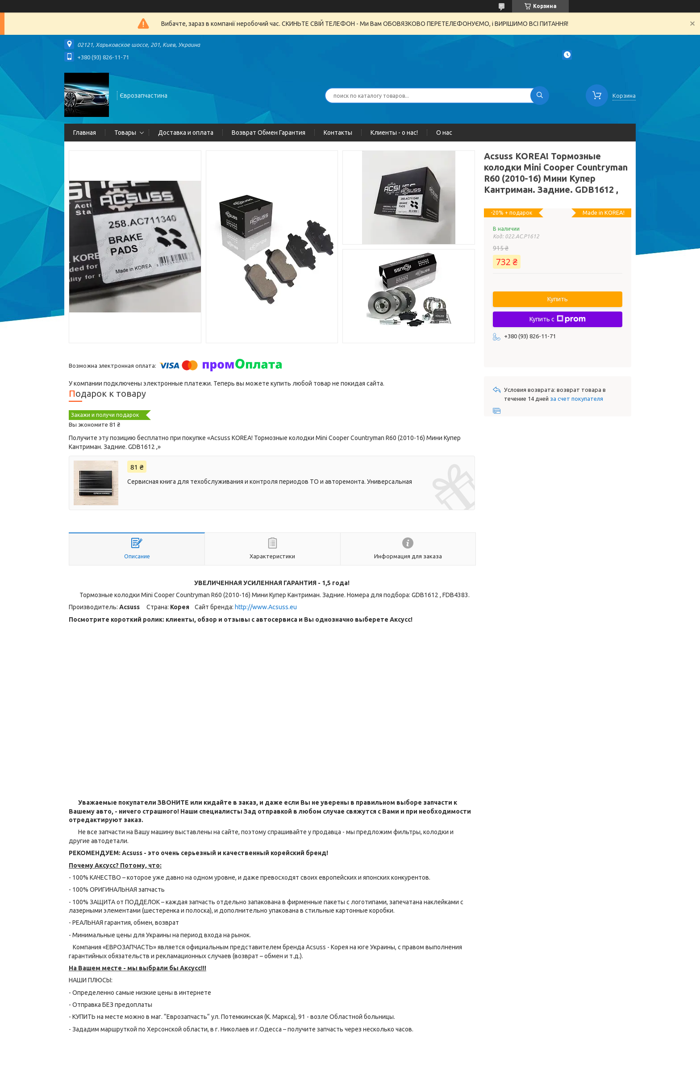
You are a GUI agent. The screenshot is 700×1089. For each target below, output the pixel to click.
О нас (444, 132)
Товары (125, 132)
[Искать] (539, 95)
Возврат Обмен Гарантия (268, 132)
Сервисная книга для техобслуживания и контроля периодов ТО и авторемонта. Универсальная (269, 481)
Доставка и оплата (185, 132)
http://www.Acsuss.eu (266, 607)
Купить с (557, 319)
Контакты (338, 132)
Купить (557, 299)
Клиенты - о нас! (394, 132)
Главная (84, 132)
